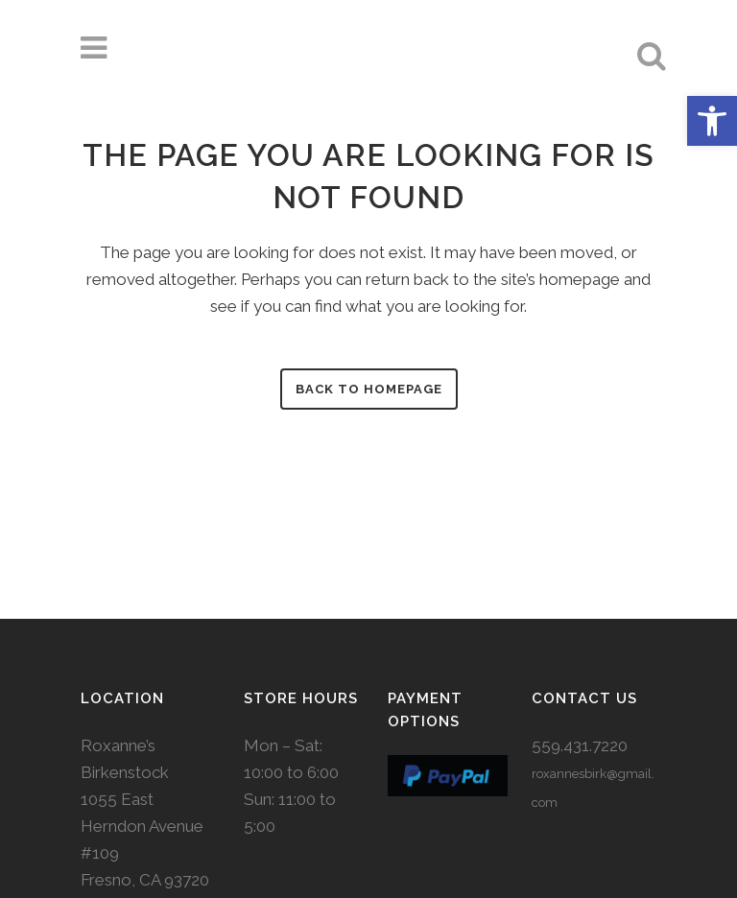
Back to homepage (369, 389)
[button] (712, 121)
